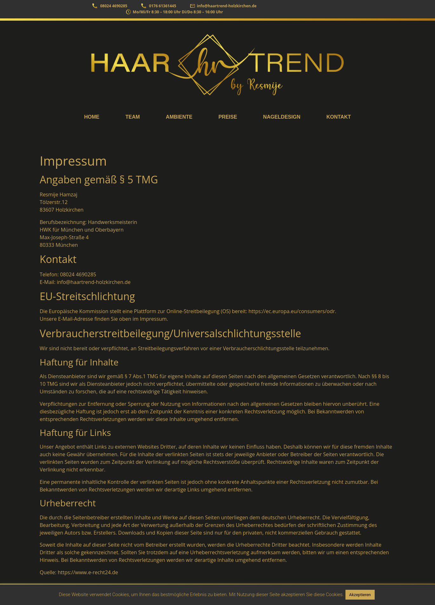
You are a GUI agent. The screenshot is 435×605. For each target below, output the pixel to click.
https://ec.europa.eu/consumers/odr (292, 311)
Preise (227, 117)
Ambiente (179, 117)
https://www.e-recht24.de (88, 572)
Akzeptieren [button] (360, 594)
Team (132, 117)
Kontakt (338, 117)
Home (91, 117)
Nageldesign (281, 117)
